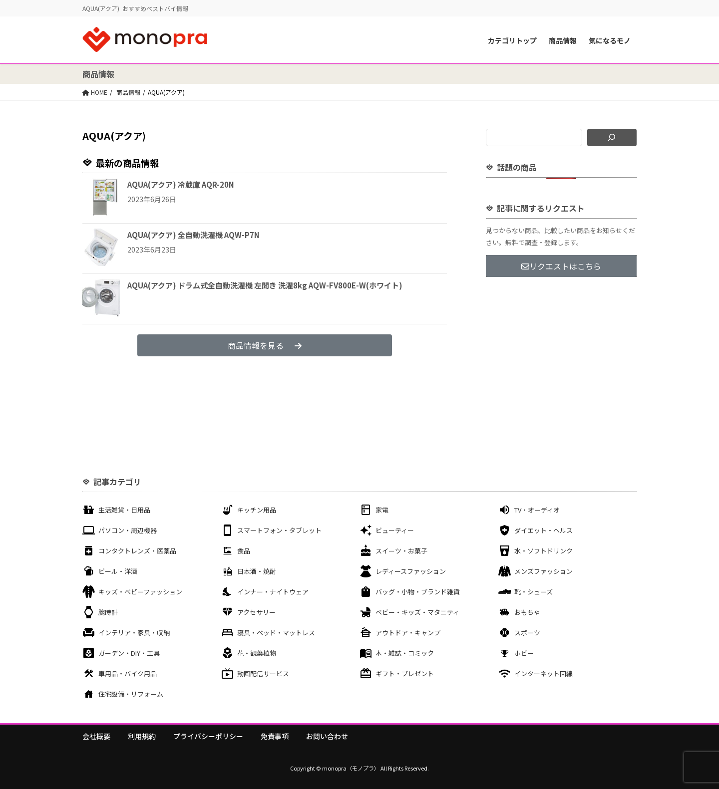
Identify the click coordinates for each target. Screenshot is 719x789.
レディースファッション (410, 571)
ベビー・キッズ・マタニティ (417, 612)
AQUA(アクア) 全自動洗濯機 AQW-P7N (193, 235)
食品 (243, 550)
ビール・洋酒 (117, 571)
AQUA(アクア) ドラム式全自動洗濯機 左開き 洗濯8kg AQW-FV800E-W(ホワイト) (264, 285)
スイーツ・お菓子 (401, 550)
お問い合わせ (327, 736)
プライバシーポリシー (208, 736)
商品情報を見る (265, 345)
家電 (381, 510)
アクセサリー (256, 612)
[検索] (612, 137)
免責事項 (275, 736)
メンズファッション (543, 571)
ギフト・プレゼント (404, 673)
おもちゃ (527, 612)
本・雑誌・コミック (404, 653)
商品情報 (563, 40)
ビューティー (394, 530)
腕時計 (108, 612)
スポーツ (527, 632)
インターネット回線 (543, 673)
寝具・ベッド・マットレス (276, 632)
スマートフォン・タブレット (279, 530)
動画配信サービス (263, 673)
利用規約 (142, 736)
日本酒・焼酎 (256, 571)
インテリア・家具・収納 (134, 632)
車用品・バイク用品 (127, 673)
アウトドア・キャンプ (407, 632)
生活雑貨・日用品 (124, 510)
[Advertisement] (561, 358)
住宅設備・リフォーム (130, 694)
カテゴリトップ (512, 40)
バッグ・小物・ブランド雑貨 (417, 591)
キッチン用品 (256, 510)
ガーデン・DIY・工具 (129, 653)
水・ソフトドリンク (543, 550)
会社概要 (96, 736)
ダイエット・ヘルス (543, 530)
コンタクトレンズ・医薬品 (137, 550)
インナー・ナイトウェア (273, 591)
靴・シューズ (533, 591)
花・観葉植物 (256, 653)
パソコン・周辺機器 (127, 530)
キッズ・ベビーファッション (140, 591)
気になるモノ (610, 40)
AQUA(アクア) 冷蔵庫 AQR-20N (180, 184)
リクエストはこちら (561, 266)
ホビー (524, 653)
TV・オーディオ (537, 510)
